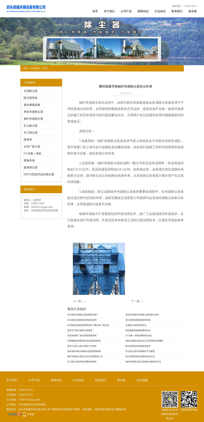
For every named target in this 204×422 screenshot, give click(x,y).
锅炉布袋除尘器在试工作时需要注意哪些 (144, 341)
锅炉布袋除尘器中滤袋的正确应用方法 (143, 361)
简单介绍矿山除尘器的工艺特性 (82, 346)
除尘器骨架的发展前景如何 (138, 346)
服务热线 (176, 6)
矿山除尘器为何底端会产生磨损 (140, 351)
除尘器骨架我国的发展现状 (138, 320)
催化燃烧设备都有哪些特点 (138, 330)
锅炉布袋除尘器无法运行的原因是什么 (85, 356)
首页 (95, 11)
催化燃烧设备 (32, 104)
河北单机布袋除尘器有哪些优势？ (83, 315)
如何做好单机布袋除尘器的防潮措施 (84, 351)
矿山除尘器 (31, 125)
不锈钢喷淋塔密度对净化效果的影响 (84, 341)
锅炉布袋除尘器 (33, 118)
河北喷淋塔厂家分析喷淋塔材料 (82, 335)
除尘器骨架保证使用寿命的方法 (140, 356)
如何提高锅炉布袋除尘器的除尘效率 (142, 315)
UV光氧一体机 (33, 153)
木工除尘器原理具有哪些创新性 (82, 361)
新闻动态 (143, 11)
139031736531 (190, 6)
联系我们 (177, 11)
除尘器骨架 (31, 97)
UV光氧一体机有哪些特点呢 (138, 335)
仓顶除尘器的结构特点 (136, 325)
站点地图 (142, 380)
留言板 (193, 11)
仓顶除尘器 (31, 90)
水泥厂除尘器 (32, 146)
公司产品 (126, 11)
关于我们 (109, 11)
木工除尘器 (31, 132)
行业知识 (160, 11)
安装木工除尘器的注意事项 (79, 330)
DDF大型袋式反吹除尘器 (39, 174)
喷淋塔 (28, 139)
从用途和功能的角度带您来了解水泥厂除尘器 (88, 325)
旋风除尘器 (31, 167)
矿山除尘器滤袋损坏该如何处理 (82, 320)
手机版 (30, 414)
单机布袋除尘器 (33, 111)
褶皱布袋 (29, 160)
